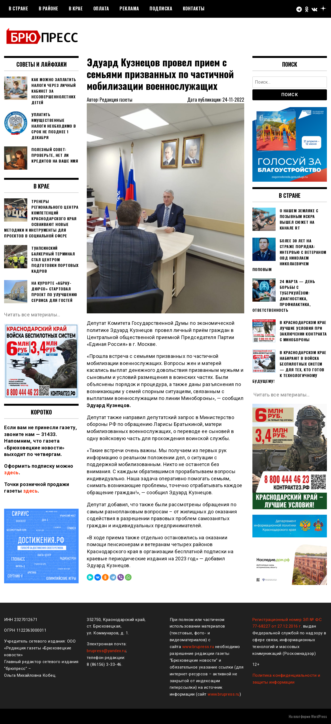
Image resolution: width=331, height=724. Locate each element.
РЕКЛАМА (129, 8)
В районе (48, 8)
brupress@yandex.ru (106, 650)
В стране (18, 8)
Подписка (161, 8)
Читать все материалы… (32, 314)
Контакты (194, 8)
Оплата (101, 8)
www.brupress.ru (198, 646)
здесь (11, 472)
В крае (76, 8)
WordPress (319, 716)
